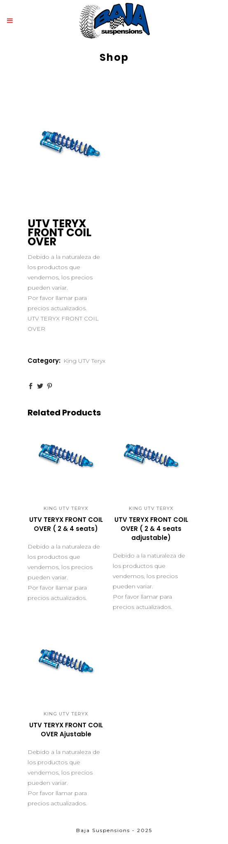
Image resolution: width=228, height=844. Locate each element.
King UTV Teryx (84, 360)
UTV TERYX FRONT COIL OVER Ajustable (66, 729)
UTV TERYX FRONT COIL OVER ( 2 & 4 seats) (66, 524)
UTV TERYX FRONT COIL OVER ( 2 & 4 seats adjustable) (151, 528)
